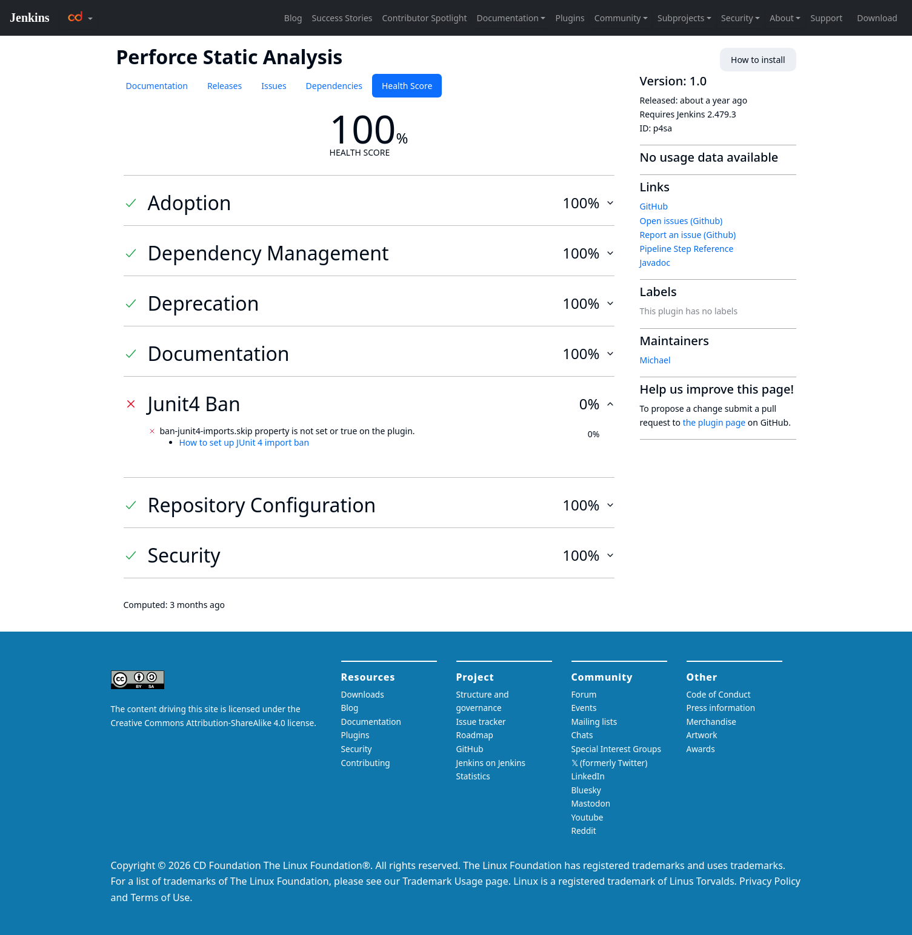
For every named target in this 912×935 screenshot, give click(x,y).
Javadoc (655, 262)
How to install (758, 59)
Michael (655, 360)
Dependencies (334, 85)
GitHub (654, 206)
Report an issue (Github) (688, 234)
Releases (224, 85)
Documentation (157, 85)
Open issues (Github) (681, 220)
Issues (273, 85)
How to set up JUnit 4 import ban (244, 442)
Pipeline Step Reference (687, 248)
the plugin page (714, 422)
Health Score (407, 85)
